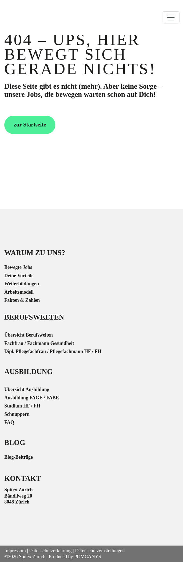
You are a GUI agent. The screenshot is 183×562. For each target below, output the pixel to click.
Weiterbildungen (21, 283)
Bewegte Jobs (18, 267)
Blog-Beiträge (18, 457)
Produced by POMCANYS (75, 556)
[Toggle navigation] (171, 17)
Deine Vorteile (18, 275)
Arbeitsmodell (19, 292)
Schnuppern (17, 414)
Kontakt (22, 478)
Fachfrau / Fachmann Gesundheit (39, 343)
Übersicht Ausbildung (26, 389)
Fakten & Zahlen (22, 300)
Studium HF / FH (22, 406)
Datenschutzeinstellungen (100, 550)
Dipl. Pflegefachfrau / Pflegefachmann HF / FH (52, 351)
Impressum (15, 550)
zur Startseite (30, 124)
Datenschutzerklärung (50, 550)
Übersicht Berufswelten (28, 335)
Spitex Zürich (32, 556)
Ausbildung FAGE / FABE (31, 397)
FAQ (9, 422)
